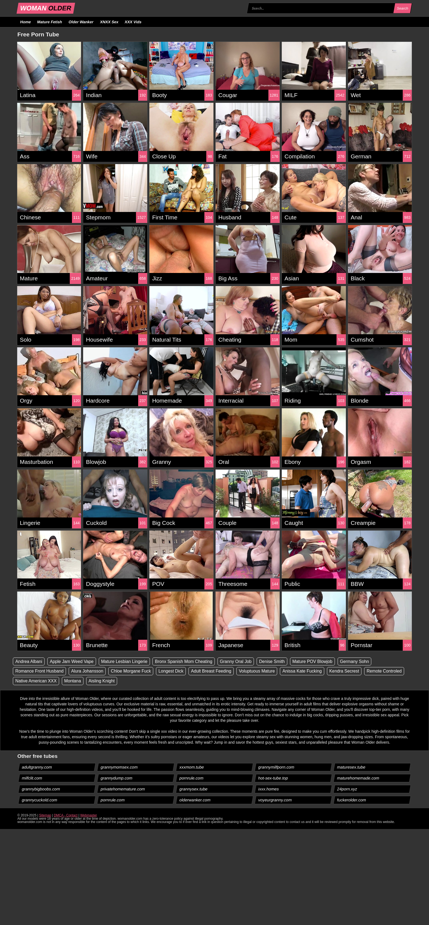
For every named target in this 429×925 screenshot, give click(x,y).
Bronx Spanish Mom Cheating (186, 661)
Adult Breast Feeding (213, 671)
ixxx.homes (268, 789)
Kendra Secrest (349, 671)
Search (403, 8)
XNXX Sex (109, 22)
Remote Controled (389, 671)
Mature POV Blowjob (316, 661)
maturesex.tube (351, 767)
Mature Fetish (50, 22)
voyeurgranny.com (275, 800)
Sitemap (45, 816)
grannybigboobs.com (40, 789)
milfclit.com (31, 778)
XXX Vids (133, 22)
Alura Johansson (88, 671)
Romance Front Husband (39, 671)
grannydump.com (116, 778)
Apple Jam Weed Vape (72, 661)
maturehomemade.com (358, 778)
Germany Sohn (359, 661)
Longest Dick (173, 671)
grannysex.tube (193, 789)
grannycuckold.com (39, 800)
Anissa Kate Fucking (306, 671)
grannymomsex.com (119, 767)
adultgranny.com (36, 767)
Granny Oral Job (239, 661)
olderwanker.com (195, 800)
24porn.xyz (347, 789)
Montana (73, 681)
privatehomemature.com (122, 789)
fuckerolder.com (352, 800)
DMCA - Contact (66, 816)
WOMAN (45, 8)
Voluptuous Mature (260, 671)
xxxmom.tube (191, 767)
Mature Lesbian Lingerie (125, 661)
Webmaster (88, 816)
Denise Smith (275, 661)
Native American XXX (36, 681)
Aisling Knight (102, 681)
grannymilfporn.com (276, 767)
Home (25, 22)
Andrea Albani (29, 661)
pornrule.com (191, 778)
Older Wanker (81, 22)
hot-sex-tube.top (273, 778)
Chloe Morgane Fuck (132, 671)
